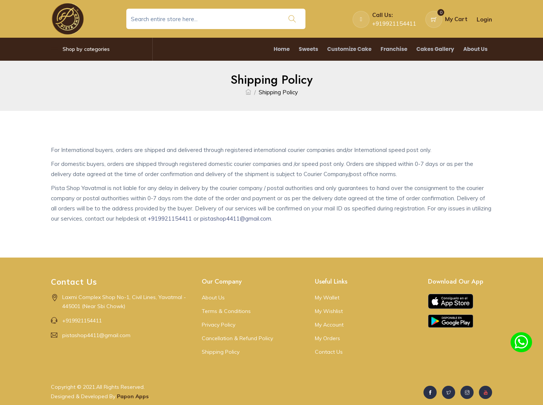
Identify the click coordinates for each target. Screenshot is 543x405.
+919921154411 (170, 218)
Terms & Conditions (226, 311)
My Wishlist (329, 311)
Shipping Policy (220, 351)
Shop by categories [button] (80, 49)
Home (282, 49)
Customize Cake (349, 49)
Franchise (393, 49)
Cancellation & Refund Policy (237, 338)
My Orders (327, 338)
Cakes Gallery (435, 49)
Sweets (308, 49)
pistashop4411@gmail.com (235, 218)
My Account (329, 324)
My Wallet (327, 297)
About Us (475, 49)
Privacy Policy (218, 324)
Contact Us (329, 351)
